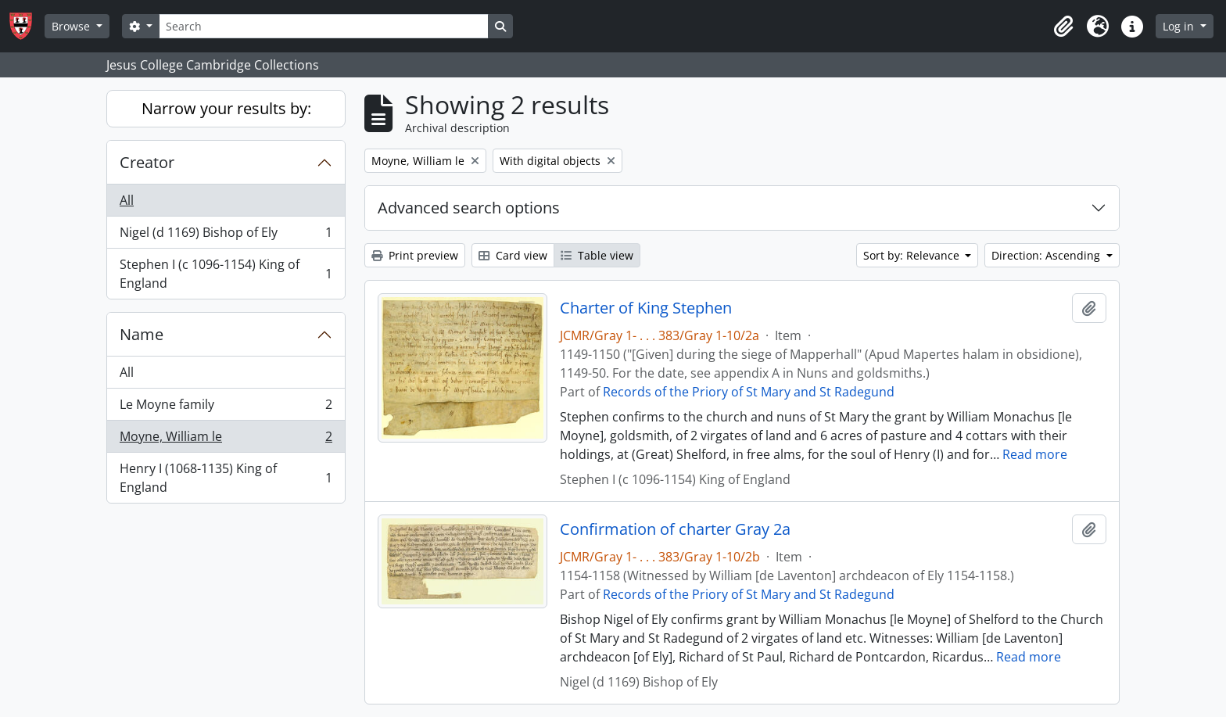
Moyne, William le (225, 440)
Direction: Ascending (1047, 255)
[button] (1063, 26)
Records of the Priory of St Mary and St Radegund (748, 391)
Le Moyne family (225, 408)
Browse (72, 26)
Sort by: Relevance (913, 255)
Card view (513, 255)
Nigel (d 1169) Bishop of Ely (225, 236)
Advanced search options (469, 207)
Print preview (414, 255)
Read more (1034, 454)
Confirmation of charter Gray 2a (675, 529)
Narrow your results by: (226, 108)
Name (141, 334)
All (127, 200)
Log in (1180, 26)
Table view (597, 255)
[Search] (324, 26)
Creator (147, 162)
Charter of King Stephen (646, 308)
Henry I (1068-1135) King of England (225, 478)
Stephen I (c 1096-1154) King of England (225, 274)
